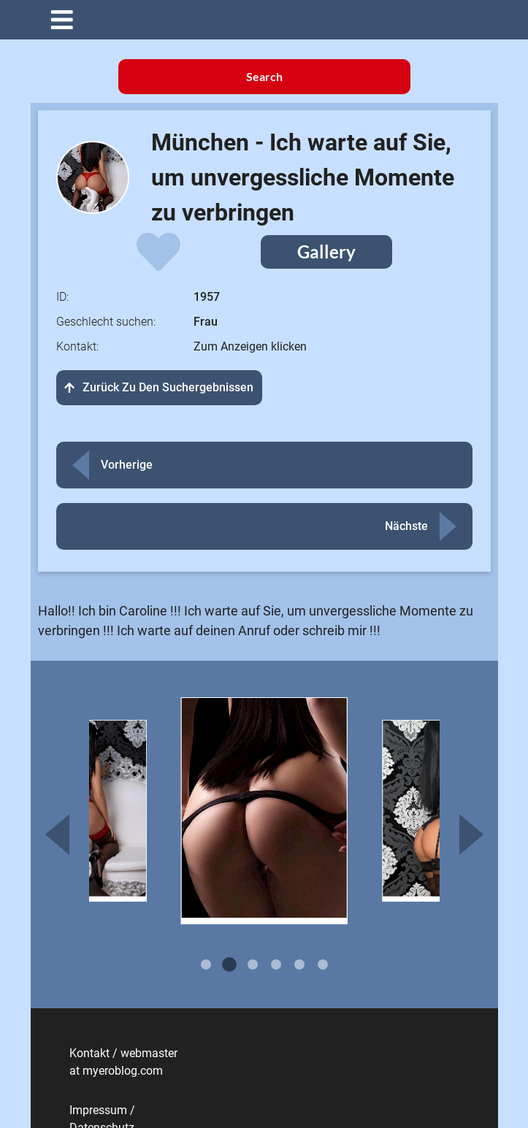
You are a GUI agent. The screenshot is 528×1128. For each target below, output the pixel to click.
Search (264, 76)
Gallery (326, 251)
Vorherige (127, 465)
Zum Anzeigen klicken (250, 346)
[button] (275, 19)
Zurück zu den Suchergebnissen (159, 387)
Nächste (406, 526)
